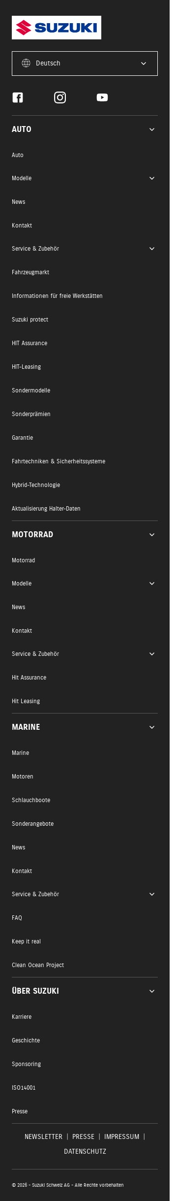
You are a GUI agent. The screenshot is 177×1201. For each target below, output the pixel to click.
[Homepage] (56, 27)
